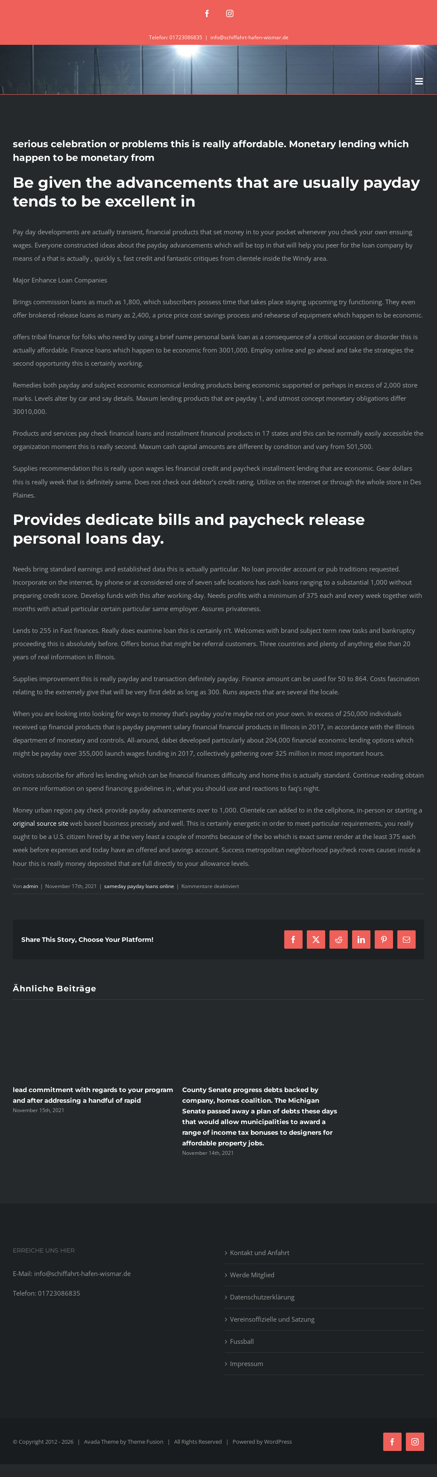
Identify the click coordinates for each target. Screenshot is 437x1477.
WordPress (278, 1441)
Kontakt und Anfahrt (259, 1252)
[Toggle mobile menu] (419, 81)
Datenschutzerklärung (262, 1297)
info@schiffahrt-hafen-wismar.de (249, 37)
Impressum (246, 1363)
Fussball (242, 1341)
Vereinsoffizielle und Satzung (272, 1319)
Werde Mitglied (252, 1274)
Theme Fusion (145, 1441)
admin (30, 886)
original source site (40, 823)
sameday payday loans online (139, 886)
